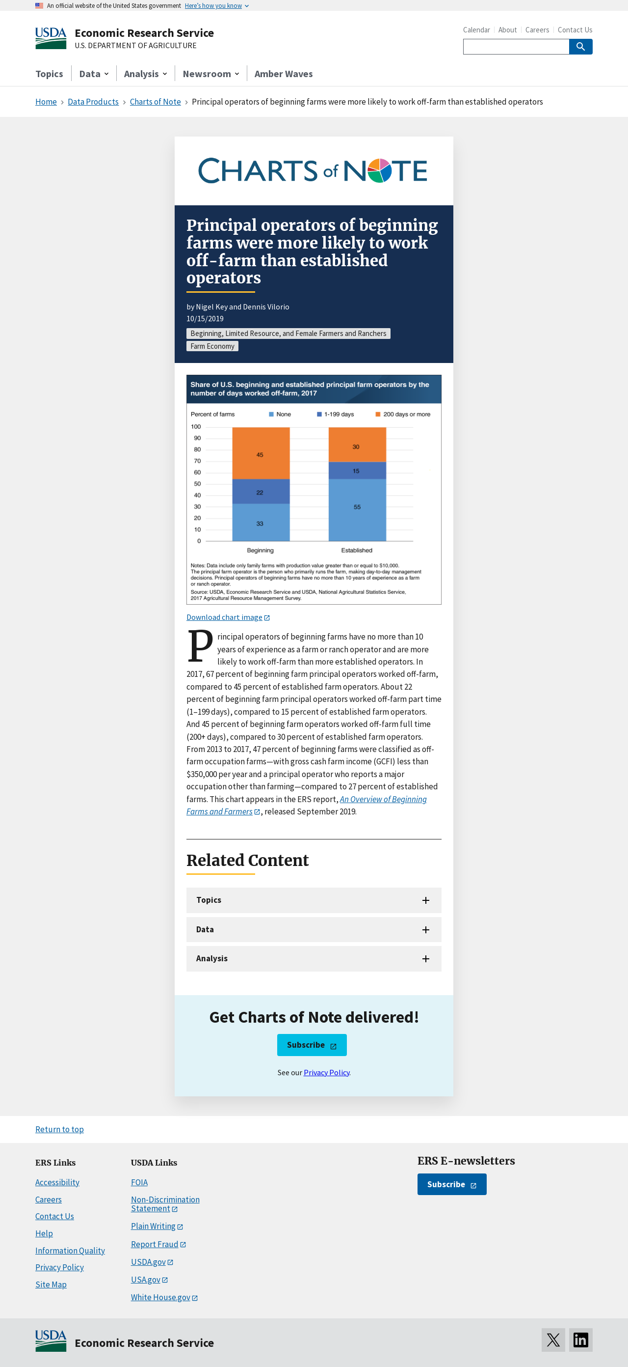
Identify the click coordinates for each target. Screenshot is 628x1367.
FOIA (139, 1182)
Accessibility (57, 1182)
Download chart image (224, 617)
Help (44, 1233)
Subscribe (306, 1044)
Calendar (476, 30)
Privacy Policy (326, 1072)
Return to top (59, 1129)
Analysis (212, 958)
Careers (537, 30)
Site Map (51, 1284)
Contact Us (575, 30)
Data (205, 929)
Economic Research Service (144, 33)
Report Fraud (155, 1244)
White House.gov (160, 1297)
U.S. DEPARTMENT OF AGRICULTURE (136, 45)
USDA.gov (148, 1261)
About (507, 30)
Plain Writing (153, 1226)
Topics (49, 73)
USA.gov (145, 1279)
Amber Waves (284, 73)
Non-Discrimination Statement (165, 1204)
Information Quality (70, 1250)
